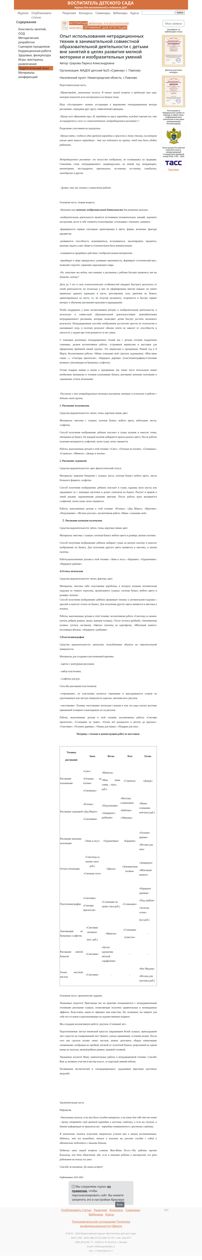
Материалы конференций (28, 75)
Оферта (116, 1226)
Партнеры (173, 169)
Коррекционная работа (34, 51)
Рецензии (69, 13)
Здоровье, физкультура (34, 55)
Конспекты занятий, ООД (32, 31)
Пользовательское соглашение (94, 1222)
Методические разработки (28, 40)
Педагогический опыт (33, 68)
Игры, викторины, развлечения (31, 62)
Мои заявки (173, 24)
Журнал (23, 13)
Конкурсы (85, 13)
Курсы (134, 13)
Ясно (120, 1204)
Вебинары (120, 13)
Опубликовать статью (41, 15)
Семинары (102, 13)
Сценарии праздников (34, 47)
